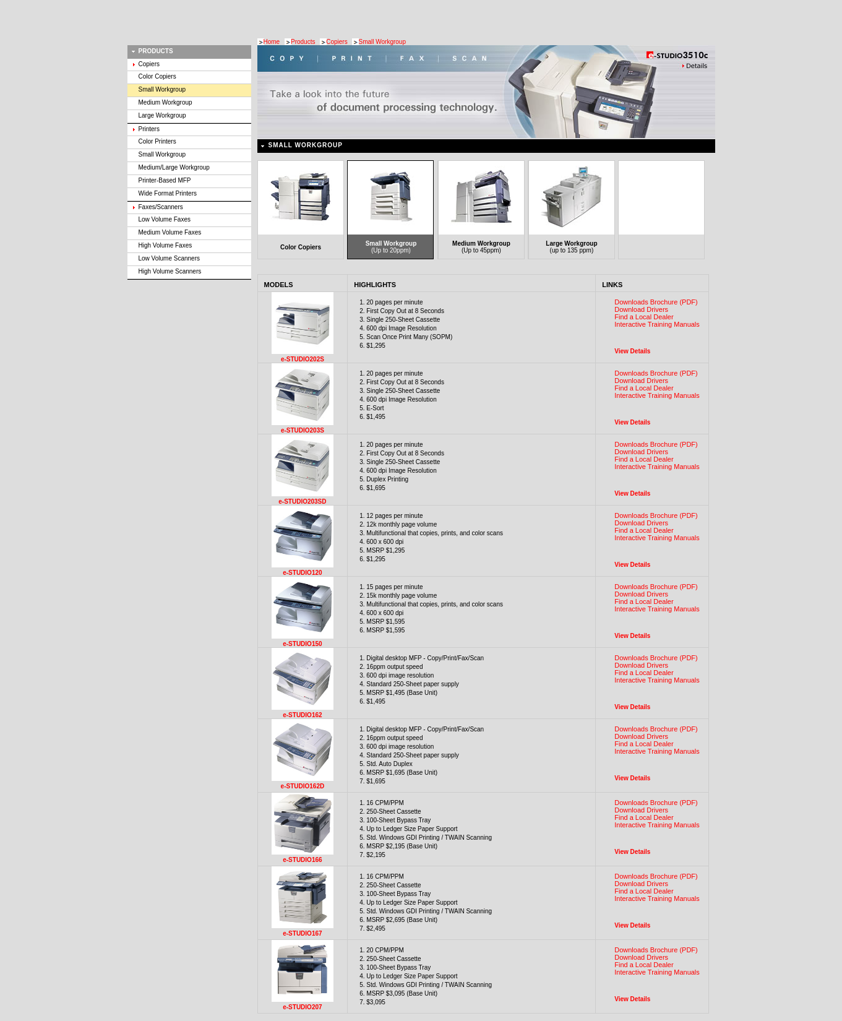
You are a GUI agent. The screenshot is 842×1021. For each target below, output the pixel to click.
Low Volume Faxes (165, 219)
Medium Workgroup (165, 102)
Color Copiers (157, 76)
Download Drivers (641, 309)
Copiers (336, 41)
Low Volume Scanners (169, 258)
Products (303, 41)
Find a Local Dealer (643, 317)
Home (272, 41)
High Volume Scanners (170, 271)
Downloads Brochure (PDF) (656, 302)
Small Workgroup (382, 41)
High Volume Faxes (165, 245)
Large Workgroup (162, 115)
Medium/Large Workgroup (174, 167)
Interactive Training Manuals (657, 324)
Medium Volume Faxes (170, 232)
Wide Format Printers (168, 193)
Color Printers (157, 141)
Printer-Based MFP (165, 180)
